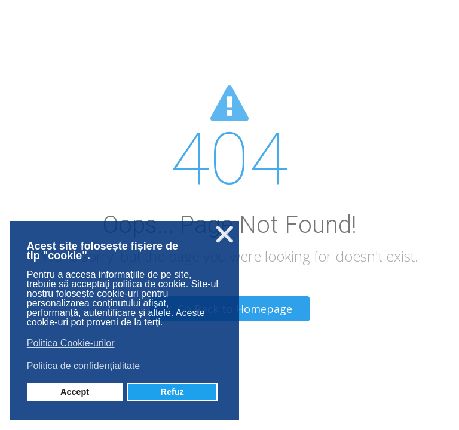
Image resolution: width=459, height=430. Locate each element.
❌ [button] (224, 234)
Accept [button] (74, 392)
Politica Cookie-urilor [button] (71, 343)
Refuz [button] (172, 392)
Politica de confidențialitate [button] (83, 366)
